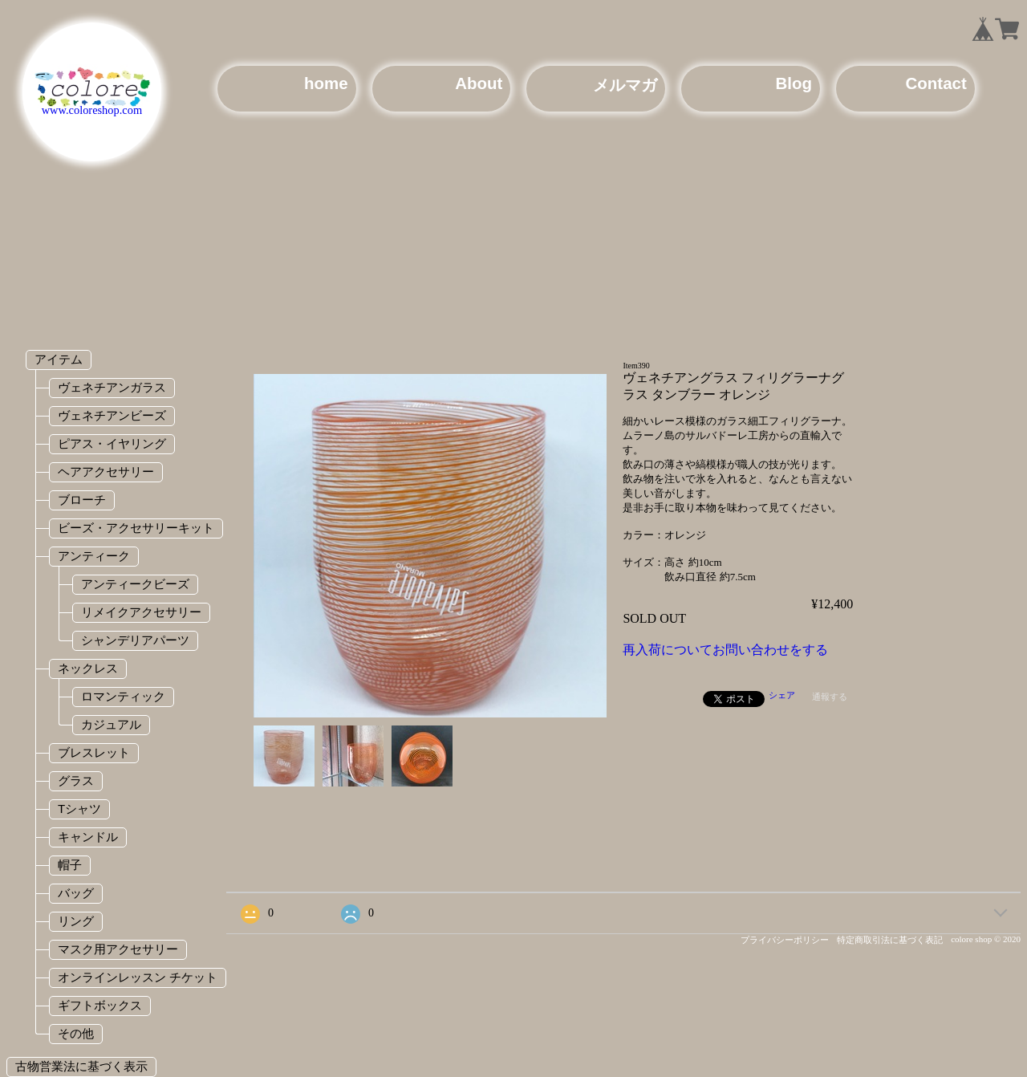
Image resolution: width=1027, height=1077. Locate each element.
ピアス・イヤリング (112, 443)
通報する (829, 696)
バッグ (76, 893)
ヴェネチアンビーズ (112, 415)
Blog (794, 83)
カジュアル (111, 724)
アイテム (59, 359)
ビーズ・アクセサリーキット (136, 527)
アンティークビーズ (135, 584)
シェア (782, 695)
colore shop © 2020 (986, 939)
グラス (76, 780)
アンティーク (94, 556)
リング (76, 921)
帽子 (70, 865)
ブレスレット (94, 752)
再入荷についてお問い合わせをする (725, 649)
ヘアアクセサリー (106, 471)
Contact (936, 83)
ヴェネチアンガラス (112, 387)
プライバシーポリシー (785, 940)
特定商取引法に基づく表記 (890, 940)
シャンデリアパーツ (135, 640)
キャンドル (88, 836)
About (478, 83)
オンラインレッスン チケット (137, 977)
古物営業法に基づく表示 (81, 1066)
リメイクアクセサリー (141, 612)
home (326, 83)
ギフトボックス (100, 1005)
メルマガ (625, 84)
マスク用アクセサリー (118, 949)
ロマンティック (123, 696)
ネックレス (88, 668)
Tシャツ (79, 808)
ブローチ (82, 499)
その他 (76, 1033)
